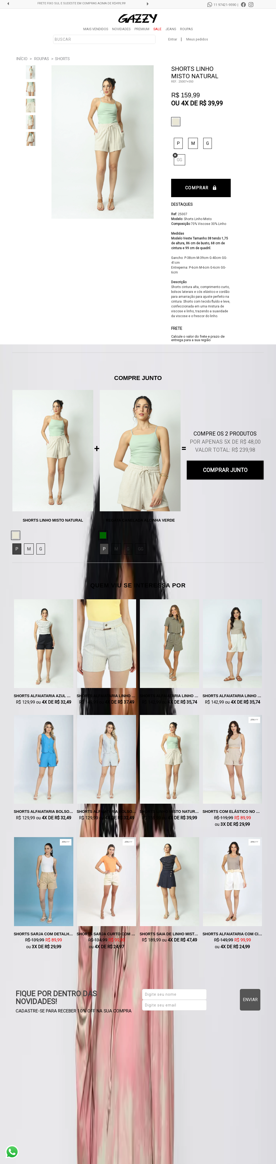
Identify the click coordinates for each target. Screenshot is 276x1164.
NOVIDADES (121, 29)
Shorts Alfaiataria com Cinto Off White (233, 934)
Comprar (201, 187)
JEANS (170, 29)
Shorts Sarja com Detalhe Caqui (44, 934)
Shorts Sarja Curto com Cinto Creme (107, 934)
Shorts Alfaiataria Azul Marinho (44, 696)
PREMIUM (141, 29)
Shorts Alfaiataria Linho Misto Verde (169, 696)
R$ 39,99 (211, 103)
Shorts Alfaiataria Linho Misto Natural (233, 696)
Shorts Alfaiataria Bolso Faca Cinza (107, 811)
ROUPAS (186, 29)
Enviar (250, 999)
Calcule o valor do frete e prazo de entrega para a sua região (198, 338)
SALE (157, 29)
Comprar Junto (225, 470)
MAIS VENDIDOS (95, 29)
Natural (177, 121)
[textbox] (104, 39)
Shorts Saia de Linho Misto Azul (169, 934)
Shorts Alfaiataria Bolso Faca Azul (44, 811)
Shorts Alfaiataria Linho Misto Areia (107, 696)
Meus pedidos (197, 39)
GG (179, 159)
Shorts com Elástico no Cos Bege (233, 811)
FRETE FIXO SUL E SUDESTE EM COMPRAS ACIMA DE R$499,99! (81, 3)
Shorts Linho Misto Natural (169, 811)
